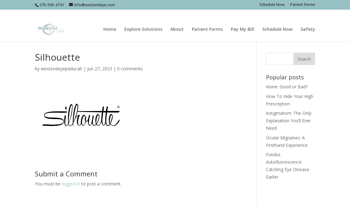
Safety (307, 22)
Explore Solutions (143, 22)
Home (109, 22)
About (177, 22)
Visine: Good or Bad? (287, 87)
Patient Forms (302, 5)
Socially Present (79, 211)
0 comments (130, 69)
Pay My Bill (242, 22)
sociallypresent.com (150, 211)
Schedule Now (272, 5)
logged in (71, 184)
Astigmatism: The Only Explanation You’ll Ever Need (288, 120)
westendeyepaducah (61, 69)
